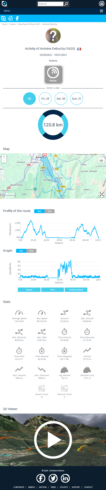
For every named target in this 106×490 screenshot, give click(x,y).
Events (13, 24)
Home (4, 24)
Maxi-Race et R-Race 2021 (29, 24)
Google (102, 155)
